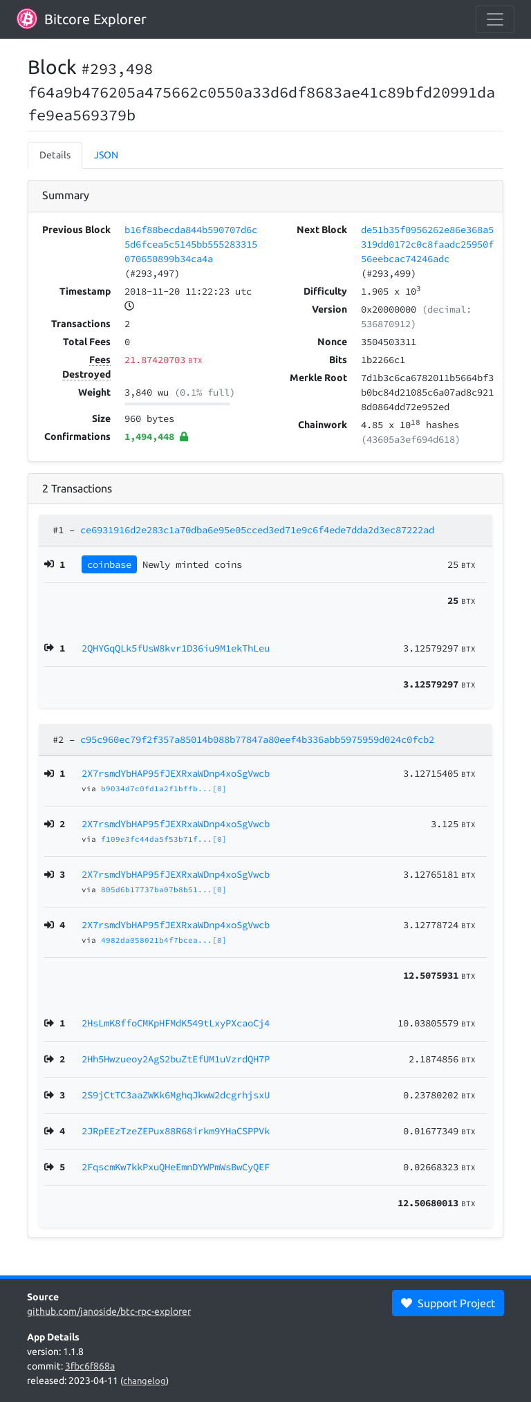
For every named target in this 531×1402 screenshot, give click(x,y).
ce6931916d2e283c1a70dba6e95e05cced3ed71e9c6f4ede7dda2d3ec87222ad (257, 530)
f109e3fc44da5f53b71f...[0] (164, 839)
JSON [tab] (106, 154)
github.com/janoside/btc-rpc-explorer (109, 1311)
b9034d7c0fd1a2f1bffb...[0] (164, 788)
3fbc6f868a (90, 1366)
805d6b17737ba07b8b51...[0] (164, 889)
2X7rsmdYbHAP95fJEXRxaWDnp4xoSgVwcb (176, 773)
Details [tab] (55, 154)
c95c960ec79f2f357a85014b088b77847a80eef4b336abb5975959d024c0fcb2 (257, 739)
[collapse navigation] (495, 19)
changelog (144, 1380)
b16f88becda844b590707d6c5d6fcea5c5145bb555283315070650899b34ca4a (190, 244)
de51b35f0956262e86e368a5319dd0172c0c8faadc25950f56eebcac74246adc (427, 244)
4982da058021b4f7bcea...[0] (164, 940)
